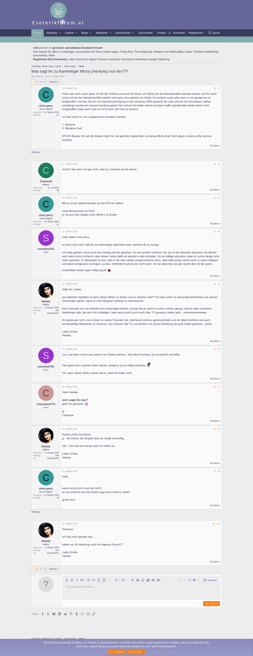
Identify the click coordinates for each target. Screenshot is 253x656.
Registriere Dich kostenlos (50, 59)
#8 (219, 429)
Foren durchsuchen (59, 39)
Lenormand (83, 51)
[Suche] (214, 32)
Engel (188, 51)
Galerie (69, 32)
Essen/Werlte (53, 313)
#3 (219, 198)
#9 (219, 471)
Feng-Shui (126, 51)
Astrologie (68, 51)
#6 (219, 349)
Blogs (84, 32)
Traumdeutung (143, 51)
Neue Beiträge (39, 39)
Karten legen (111, 51)
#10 (218, 524)
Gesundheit (146, 32)
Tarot (99, 51)
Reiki (52, 55)
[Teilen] (215, 88)
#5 (219, 284)
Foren (37, 32)
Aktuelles (51, 32)
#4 (219, 231)
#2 (219, 164)
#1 (219, 88)
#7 (219, 387)
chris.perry (39, 76)
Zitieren (216, 145)
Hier (64, 354)
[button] (60, 32)
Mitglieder (102, 32)
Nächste (53, 82)
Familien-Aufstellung (205, 51)
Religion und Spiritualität (168, 51)
